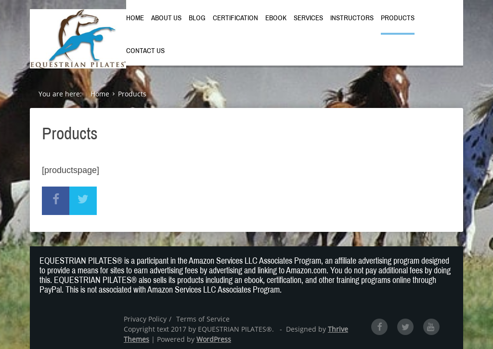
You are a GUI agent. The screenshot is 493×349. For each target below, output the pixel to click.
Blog (197, 18)
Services (308, 18)
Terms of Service (203, 318)
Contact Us (145, 50)
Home (135, 18)
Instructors (352, 18)
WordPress (213, 339)
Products (398, 18)
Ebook (275, 18)
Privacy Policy (145, 318)
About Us (166, 18)
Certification (235, 18)
